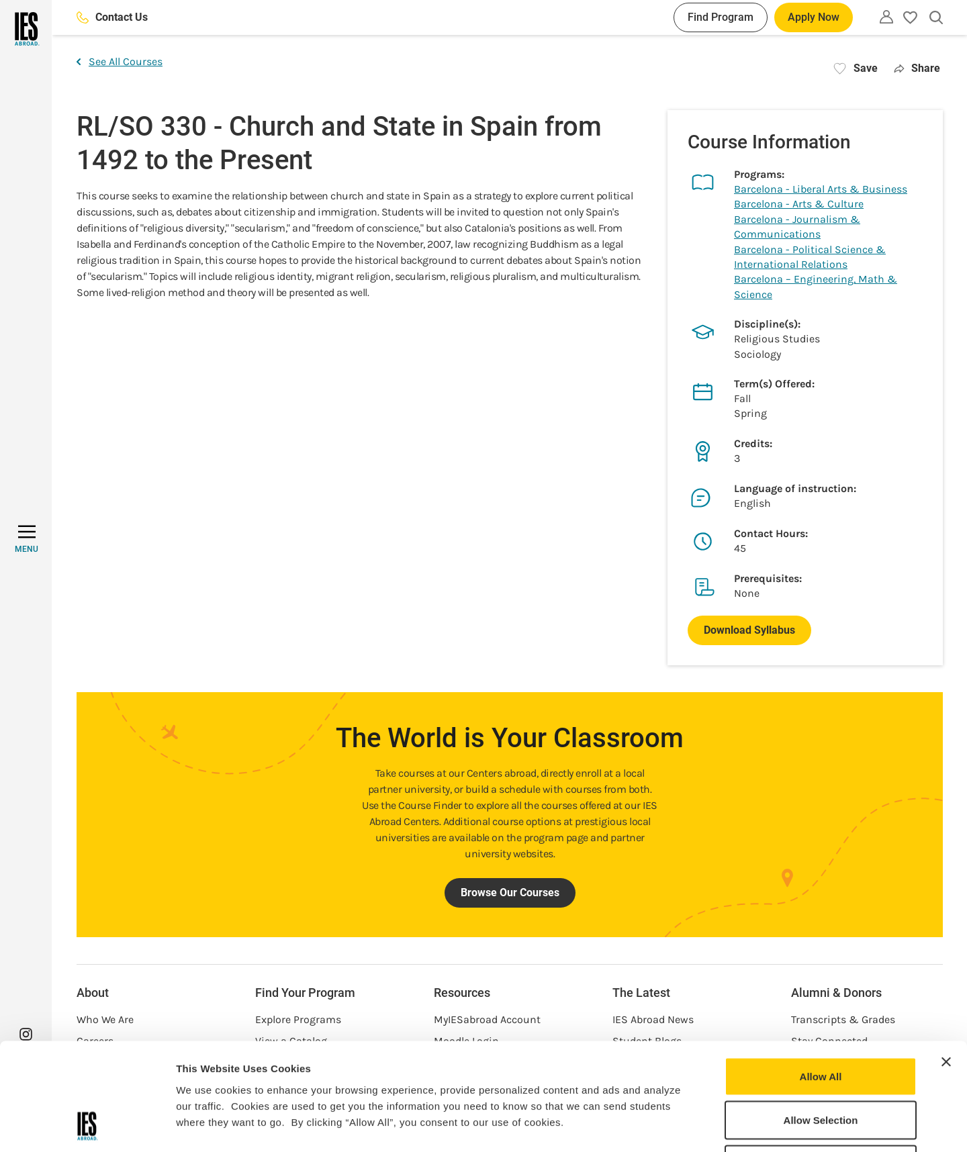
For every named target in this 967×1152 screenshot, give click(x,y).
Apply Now (813, 17)
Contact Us (112, 17)
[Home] (26, 29)
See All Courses (120, 61)
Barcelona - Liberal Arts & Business (820, 189)
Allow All (821, 975)
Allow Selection (821, 1020)
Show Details (705, 1125)
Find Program (720, 17)
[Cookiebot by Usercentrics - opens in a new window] (87, 1126)
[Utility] (886, 16)
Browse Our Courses (510, 892)
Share (917, 68)
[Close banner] (946, 961)
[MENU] (26, 539)
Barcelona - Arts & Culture (799, 203)
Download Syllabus (749, 630)
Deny (821, 1063)
